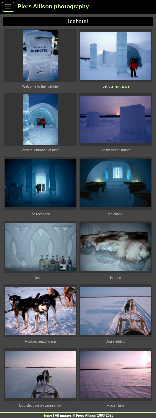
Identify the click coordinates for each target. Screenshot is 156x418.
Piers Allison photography (53, 6)
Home (47, 415)
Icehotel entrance (116, 86)
